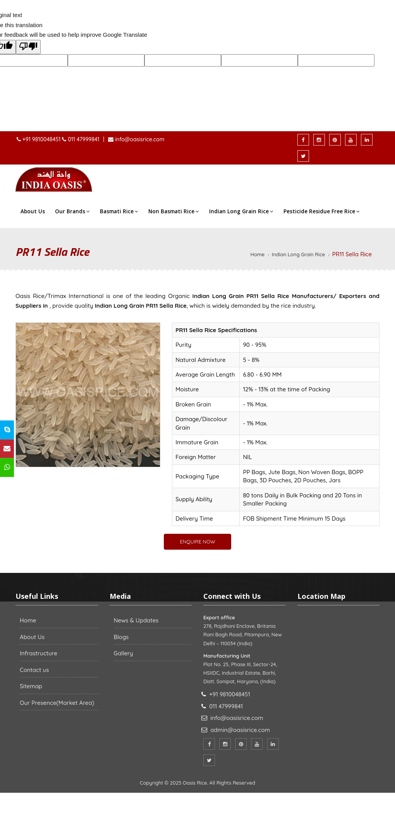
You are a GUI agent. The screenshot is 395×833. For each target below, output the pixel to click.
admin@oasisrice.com (240, 730)
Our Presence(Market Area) (57, 702)
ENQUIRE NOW (197, 541)
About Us (33, 211)
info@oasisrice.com (138, 139)
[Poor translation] (28, 47)
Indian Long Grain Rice (241, 211)
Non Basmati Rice (173, 211)
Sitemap (31, 686)
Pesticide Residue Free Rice (321, 211)
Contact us (34, 670)
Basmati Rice (119, 211)
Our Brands (72, 211)
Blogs (121, 637)
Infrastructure (38, 653)
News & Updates (136, 620)
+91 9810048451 (42, 139)
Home (258, 254)
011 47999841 (83, 139)
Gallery (123, 653)
